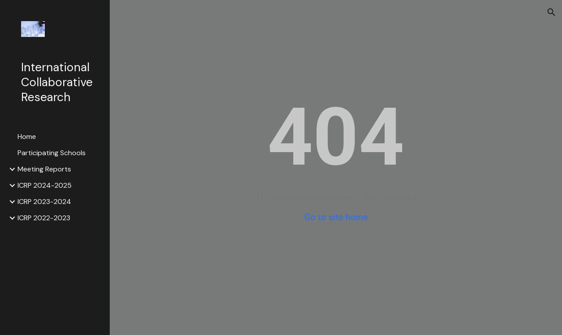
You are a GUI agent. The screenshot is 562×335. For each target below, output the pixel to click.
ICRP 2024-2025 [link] (45, 185)
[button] (551, 12)
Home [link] (27, 136)
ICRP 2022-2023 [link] (44, 217)
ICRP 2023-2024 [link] (44, 201)
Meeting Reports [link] (44, 169)
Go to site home (336, 217)
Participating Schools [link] (52, 152)
